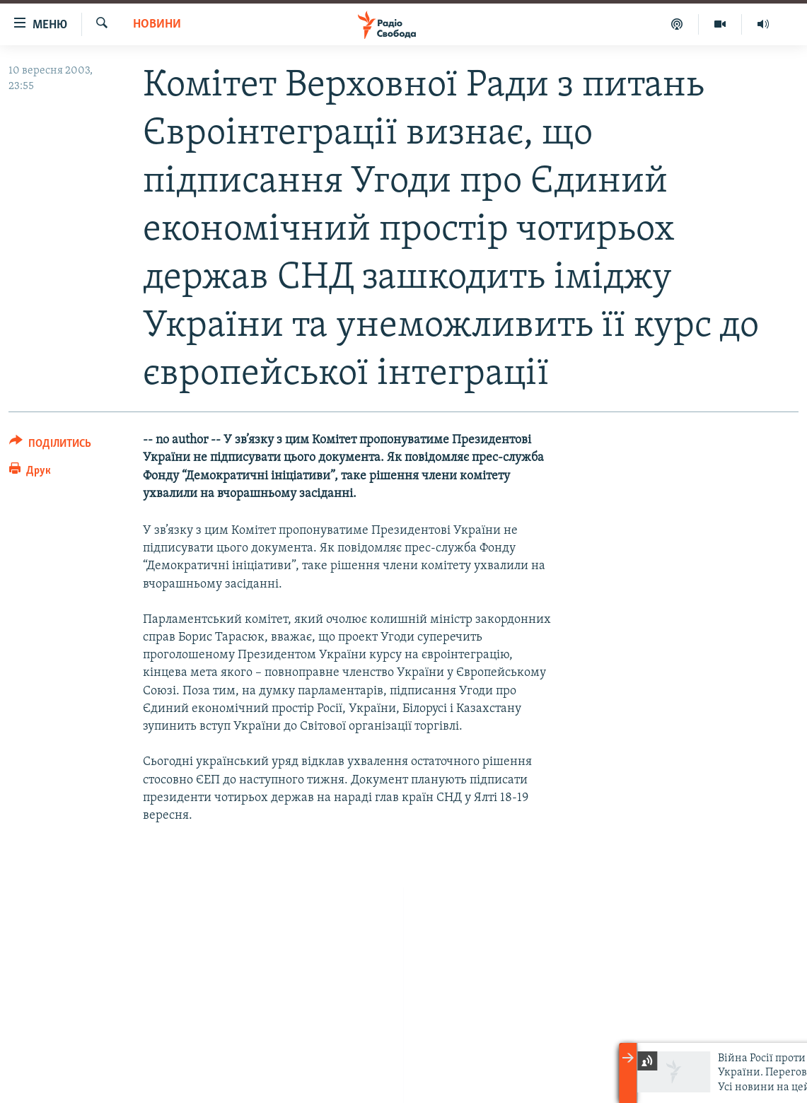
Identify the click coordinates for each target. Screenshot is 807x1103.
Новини (157, 24)
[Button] (50, 445)
